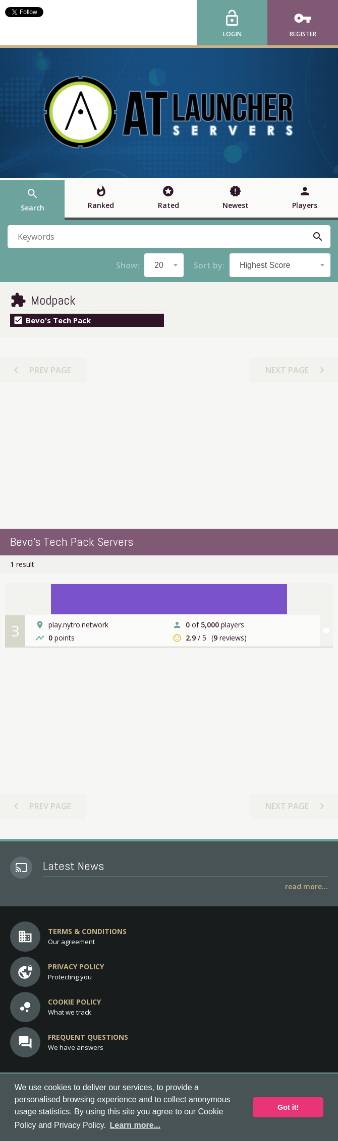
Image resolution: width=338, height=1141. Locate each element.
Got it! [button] (288, 1107)
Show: (127, 265)
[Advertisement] (169, 456)
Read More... (306, 886)
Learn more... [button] (135, 1125)
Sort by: (209, 265)
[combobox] (164, 265)
